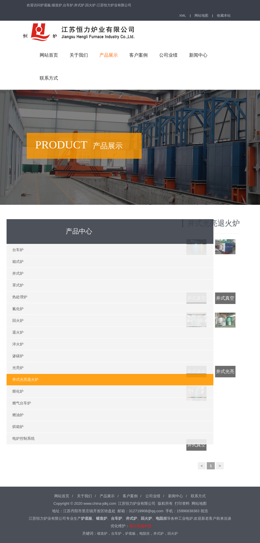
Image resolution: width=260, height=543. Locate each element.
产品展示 (108, 55)
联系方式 (49, 78)
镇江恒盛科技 (140, 526)
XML (182, 15)
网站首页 (49, 55)
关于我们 (79, 55)
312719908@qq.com (146, 511)
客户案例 (138, 55)
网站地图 (201, 15)
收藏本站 (224, 15)
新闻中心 (198, 55)
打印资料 (182, 503)
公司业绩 (168, 55)
